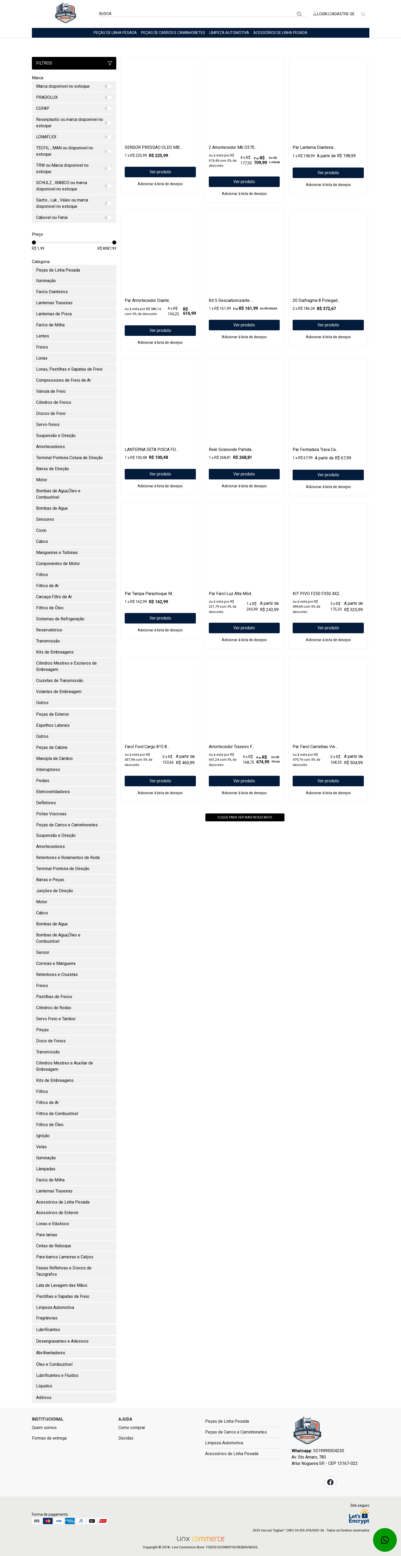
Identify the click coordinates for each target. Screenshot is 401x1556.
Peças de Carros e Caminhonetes (173, 33)
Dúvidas (125, 1438)
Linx (65, 14)
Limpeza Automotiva (229, 33)
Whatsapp (385, 1540)
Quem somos (44, 1427)
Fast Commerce (307, 1432)
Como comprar (131, 1427)
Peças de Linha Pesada (115, 33)
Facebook (330, 1482)
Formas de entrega (49, 1438)
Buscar (299, 14)
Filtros (74, 63)
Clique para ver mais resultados (245, 856)
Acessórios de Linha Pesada (280, 33)
